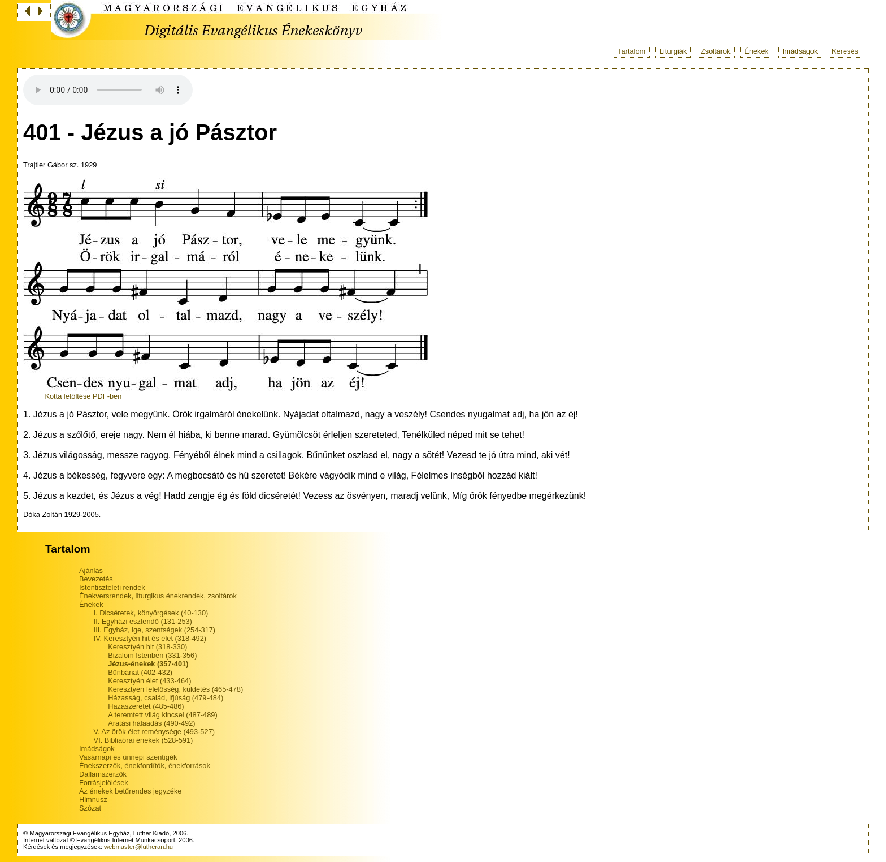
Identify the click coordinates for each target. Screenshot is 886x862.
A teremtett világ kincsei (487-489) (162, 714)
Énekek (756, 51)
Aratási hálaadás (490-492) (151, 723)
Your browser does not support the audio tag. (108, 90)
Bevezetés (96, 579)
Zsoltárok (716, 51)
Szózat (90, 808)
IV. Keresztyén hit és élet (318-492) (150, 638)
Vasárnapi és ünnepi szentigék (128, 757)
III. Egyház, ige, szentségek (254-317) (155, 630)
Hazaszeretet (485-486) (146, 706)
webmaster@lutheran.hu (138, 846)
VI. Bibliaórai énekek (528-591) (143, 740)
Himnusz (93, 799)
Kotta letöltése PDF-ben (83, 396)
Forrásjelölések (103, 782)
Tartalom (631, 51)
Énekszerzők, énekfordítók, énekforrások (144, 765)
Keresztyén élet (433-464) (149, 680)
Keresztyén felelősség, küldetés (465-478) (175, 689)
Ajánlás (91, 570)
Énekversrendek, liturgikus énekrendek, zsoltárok (158, 596)
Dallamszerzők (103, 774)
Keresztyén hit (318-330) (147, 647)
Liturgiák (673, 51)
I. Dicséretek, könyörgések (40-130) (151, 613)
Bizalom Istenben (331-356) (152, 655)
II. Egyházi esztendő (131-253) (143, 621)
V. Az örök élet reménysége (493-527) (154, 731)
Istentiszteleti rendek (112, 587)
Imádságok (800, 51)
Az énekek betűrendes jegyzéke (130, 791)
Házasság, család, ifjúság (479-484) (165, 697)
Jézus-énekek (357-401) (148, 664)
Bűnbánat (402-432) (140, 672)
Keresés (845, 51)
